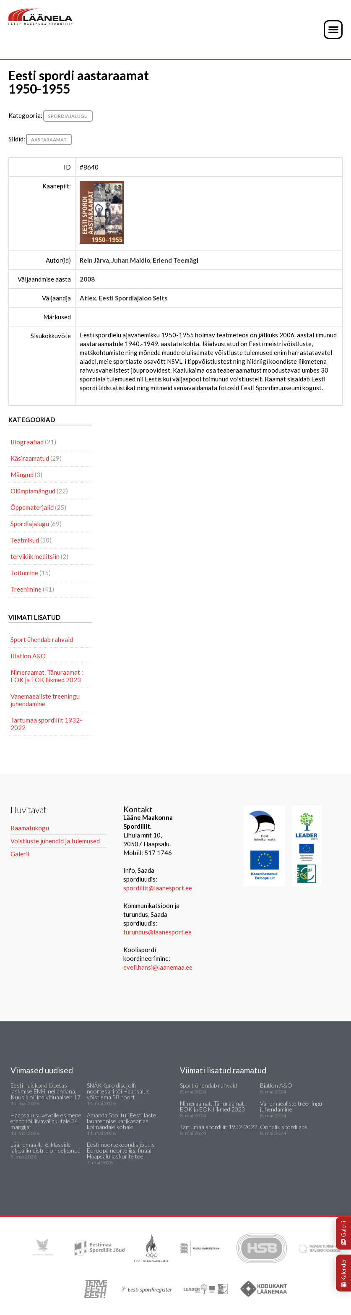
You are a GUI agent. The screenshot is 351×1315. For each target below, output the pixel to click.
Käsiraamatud (29, 458)
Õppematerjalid (32, 507)
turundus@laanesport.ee (158, 932)
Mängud (22, 474)
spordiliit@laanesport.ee (157, 888)
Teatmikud (24, 540)
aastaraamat (49, 139)
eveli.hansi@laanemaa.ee (157, 967)
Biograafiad (27, 442)
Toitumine (24, 573)
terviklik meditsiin (35, 556)
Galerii (343, 1233)
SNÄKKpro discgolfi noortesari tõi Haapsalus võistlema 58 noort (118, 1091)
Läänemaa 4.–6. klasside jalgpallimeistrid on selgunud (45, 1147)
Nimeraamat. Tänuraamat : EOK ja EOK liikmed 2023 (46, 676)
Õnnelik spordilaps (283, 1126)
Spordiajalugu (68, 116)
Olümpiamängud (32, 491)
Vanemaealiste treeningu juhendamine (45, 699)
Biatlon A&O (28, 656)
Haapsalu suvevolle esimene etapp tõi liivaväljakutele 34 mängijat (45, 1120)
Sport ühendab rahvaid (41, 639)
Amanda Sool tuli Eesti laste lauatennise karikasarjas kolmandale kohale (121, 1120)
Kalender (343, 1273)
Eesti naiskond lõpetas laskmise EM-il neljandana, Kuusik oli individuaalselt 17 (45, 1091)
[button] (333, 29)
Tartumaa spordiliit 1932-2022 (46, 723)
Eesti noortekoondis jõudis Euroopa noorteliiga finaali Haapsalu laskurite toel (121, 1150)
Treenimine (26, 589)
